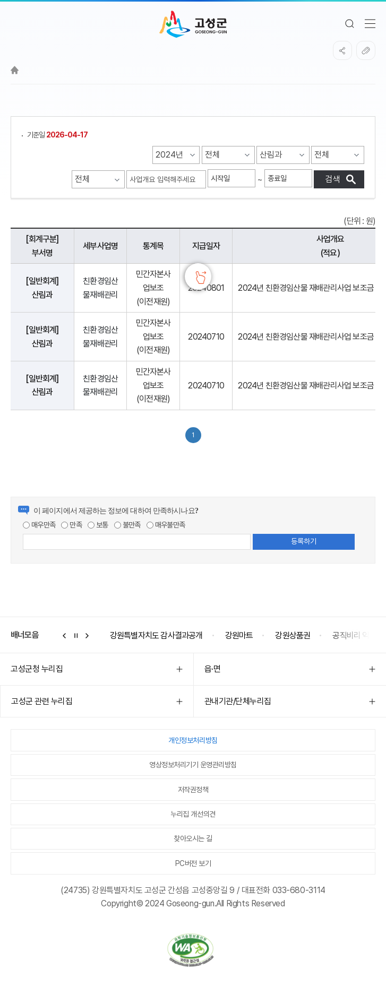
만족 (71, 525)
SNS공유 (342, 50)
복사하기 (365, 50)
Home (15, 70)
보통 (98, 525)
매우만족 (39, 525)
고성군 (193, 24)
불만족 (127, 525)
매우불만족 (166, 525)
